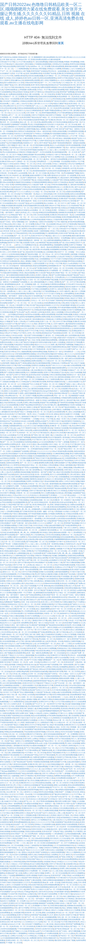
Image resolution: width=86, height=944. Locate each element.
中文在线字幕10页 (13, 894)
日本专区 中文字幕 (9, 692)
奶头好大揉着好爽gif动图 (20, 671)
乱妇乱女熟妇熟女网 (30, 539)
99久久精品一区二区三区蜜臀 (23, 224)
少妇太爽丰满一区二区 (14, 792)
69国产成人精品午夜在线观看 (59, 472)
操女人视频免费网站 (43, 609)
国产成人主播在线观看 (25, 138)
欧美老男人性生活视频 (73, 625)
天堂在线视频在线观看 (12, 646)
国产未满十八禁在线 (18, 321)
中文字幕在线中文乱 (77, 409)
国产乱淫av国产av (20, 312)
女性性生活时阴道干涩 (76, 159)
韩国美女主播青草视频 (27, 129)
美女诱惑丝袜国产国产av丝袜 (39, 706)
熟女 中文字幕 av (18, 73)
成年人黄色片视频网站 (48, 80)
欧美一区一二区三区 (50, 229)
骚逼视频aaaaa (55, 458)
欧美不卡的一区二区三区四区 (62, 609)
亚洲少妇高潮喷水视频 (53, 166)
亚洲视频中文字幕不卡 (56, 542)
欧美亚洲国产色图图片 (71, 623)
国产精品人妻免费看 (64, 831)
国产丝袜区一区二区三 (23, 906)
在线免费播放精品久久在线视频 (22, 767)
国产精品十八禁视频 (24, 412)
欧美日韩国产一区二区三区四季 (22, 834)
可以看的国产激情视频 (37, 625)
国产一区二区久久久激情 (29, 463)
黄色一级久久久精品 (41, 623)
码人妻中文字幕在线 (59, 681)
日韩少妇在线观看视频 (36, 233)
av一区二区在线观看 (64, 530)
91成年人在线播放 (58, 342)
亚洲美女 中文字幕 (77, 161)
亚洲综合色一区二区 (41, 138)
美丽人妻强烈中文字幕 (42, 324)
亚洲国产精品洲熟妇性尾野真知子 (31, 405)
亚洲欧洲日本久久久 (71, 725)
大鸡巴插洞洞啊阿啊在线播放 (24, 354)
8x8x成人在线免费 (27, 421)
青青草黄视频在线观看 (34, 862)
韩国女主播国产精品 (60, 104)
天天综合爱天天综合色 (74, 284)
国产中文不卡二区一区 (40, 704)
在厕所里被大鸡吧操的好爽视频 (36, 398)
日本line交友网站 (70, 312)
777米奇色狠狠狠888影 (20, 769)
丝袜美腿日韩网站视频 (64, 314)
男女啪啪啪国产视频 (71, 173)
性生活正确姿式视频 (45, 727)
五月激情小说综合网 (77, 419)
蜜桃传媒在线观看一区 (73, 66)
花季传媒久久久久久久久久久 (40, 451)
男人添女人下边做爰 (37, 414)
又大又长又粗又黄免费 (12, 477)
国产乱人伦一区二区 (31, 801)
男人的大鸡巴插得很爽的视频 (59, 196)
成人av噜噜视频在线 (21, 553)
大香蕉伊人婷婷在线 (68, 746)
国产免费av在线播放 (73, 115)
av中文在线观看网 (36, 203)
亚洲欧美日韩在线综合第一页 (60, 215)
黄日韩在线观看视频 (28, 454)
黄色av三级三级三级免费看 (29, 470)
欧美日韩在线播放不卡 (12, 454)
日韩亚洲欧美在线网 (38, 382)
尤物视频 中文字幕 (62, 549)
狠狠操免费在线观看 (32, 80)
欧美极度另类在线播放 (22, 182)
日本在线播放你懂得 (77, 477)
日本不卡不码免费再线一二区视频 (26, 419)
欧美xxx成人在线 (41, 743)
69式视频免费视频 (15, 143)
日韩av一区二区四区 (28, 667)
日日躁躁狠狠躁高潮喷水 (11, 938)
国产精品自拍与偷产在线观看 (47, 665)
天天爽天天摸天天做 (56, 421)
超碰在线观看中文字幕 (38, 175)
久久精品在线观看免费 (19, 484)
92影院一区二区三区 (51, 613)
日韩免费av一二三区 (74, 787)
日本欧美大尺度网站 (50, 848)
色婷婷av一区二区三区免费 (40, 66)
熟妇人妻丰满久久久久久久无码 (41, 104)
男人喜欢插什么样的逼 (36, 312)
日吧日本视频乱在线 (14, 567)
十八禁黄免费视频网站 (12, 549)
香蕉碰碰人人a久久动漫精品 (72, 69)
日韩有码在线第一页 (16, 238)
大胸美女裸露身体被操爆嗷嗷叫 (53, 880)
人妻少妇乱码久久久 (59, 820)
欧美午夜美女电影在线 (39, 85)
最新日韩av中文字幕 (52, 206)
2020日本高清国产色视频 (69, 732)
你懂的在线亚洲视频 (55, 62)
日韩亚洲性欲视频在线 (72, 588)
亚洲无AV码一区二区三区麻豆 (67, 581)
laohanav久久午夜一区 (15, 924)
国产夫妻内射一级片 (41, 516)
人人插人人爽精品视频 (64, 467)
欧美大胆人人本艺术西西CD (51, 602)
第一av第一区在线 (32, 662)
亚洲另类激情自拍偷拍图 (38, 671)
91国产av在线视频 (23, 365)
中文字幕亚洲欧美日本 (50, 931)
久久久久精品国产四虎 (22, 287)
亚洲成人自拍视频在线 (67, 848)
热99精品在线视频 (17, 831)
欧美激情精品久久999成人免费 (72, 817)
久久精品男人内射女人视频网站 (45, 713)
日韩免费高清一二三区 (44, 161)
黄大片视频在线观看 (21, 240)
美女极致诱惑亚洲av (32, 238)
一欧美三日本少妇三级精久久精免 (12, 361)
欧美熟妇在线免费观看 (67, 518)
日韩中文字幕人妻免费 (70, 110)
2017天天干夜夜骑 (46, 940)
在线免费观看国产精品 (42, 637)
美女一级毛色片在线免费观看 (56, 159)
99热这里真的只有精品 (20, 92)
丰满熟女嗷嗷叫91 (68, 602)
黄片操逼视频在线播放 (58, 134)
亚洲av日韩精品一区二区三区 (23, 899)
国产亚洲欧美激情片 (41, 268)
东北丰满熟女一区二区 (52, 76)
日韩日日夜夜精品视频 (57, 375)
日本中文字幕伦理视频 (64, 321)
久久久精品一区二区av (39, 192)
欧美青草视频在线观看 (34, 150)
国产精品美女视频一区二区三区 (36, 254)
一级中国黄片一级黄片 (12, 212)
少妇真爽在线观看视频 (29, 477)
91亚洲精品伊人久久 (55, 456)
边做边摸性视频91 (54, 525)
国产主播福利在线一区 (31, 178)
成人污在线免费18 (36, 553)
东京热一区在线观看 (41, 474)
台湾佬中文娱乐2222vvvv (64, 600)
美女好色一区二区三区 (33, 810)
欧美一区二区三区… (31, 530)
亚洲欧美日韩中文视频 (44, 926)
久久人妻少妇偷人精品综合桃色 (62, 871)
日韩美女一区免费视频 (61, 238)
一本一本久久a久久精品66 (35, 217)
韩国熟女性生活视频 (33, 528)
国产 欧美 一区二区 (77, 903)
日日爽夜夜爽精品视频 (60, 454)
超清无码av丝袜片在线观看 (38, 375)
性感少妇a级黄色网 (9, 532)
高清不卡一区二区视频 (65, 252)
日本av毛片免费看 (73, 164)
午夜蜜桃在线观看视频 (43, 64)
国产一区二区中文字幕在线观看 (73, 282)
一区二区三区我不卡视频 (27, 396)
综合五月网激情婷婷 (33, 110)
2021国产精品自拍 (36, 305)
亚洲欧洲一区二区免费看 (76, 681)
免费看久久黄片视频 (7, 145)
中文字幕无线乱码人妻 (44, 433)
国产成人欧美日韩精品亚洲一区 (39, 502)
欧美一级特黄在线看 (74, 171)
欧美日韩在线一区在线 (55, 641)
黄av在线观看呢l (57, 586)
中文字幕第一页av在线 (23, 794)
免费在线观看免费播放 (56, 287)
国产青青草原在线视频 (65, 403)
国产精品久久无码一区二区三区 (31, 280)
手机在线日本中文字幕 (67, 938)
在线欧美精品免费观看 (49, 340)
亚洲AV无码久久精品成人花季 (56, 189)
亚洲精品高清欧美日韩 (15, 226)
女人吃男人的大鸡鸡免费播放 (33, 270)
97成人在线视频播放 (61, 477)
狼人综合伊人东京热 (40, 377)
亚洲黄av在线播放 (29, 567)
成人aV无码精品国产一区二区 (45, 644)
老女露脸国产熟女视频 (37, 423)
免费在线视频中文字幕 (62, 463)
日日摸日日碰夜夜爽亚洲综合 (55, 347)
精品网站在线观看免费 (45, 396)
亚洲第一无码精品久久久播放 (62, 210)
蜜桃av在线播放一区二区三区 (31, 627)
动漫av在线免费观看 (45, 539)
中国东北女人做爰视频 (10, 776)
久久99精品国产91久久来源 (29, 384)
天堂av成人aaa (14, 428)
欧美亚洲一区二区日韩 (33, 913)
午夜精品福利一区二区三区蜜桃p (21, 637)
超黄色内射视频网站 (27, 317)
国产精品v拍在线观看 (7, 66)
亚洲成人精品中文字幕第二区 (74, 298)
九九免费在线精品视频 (50, 810)
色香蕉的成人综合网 (14, 403)
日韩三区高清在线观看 (61, 194)
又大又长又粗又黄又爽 (75, 368)
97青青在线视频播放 (61, 569)
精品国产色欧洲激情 (76, 182)
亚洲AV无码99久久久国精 (40, 829)
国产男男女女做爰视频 (29, 467)
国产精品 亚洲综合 (70, 560)
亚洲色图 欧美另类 (60, 685)
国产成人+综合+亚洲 (32, 340)
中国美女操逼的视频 (59, 131)
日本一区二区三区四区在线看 (14, 542)
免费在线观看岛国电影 (48, 87)
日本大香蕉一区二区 (33, 113)
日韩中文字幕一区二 (78, 377)
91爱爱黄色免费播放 (57, 284)
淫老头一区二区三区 (22, 620)
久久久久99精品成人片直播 (33, 936)
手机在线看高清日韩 (35, 537)
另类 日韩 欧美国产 (14, 159)
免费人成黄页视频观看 (28, 393)
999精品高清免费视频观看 (47, 212)
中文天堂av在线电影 (57, 516)
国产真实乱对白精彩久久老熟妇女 (63, 101)
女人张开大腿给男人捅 (65, 291)
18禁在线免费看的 (75, 688)
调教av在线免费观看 (40, 136)
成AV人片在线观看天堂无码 (17, 885)
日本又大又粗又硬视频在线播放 (37, 426)
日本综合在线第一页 (18, 335)
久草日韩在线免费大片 (50, 518)
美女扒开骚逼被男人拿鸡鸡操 (58, 437)
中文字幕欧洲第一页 (27, 194)
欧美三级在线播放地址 (36, 319)
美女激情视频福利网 (59, 152)
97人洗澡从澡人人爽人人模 (55, 813)
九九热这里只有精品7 (64, 257)
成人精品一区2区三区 (61, 419)
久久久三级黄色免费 (52, 379)
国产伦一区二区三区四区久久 (14, 110)
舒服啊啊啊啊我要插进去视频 (64, 539)
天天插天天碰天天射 (38, 488)
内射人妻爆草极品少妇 (71, 896)
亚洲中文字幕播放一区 (56, 115)
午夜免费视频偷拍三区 (63, 331)
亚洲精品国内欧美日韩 (70, 319)
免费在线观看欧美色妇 (56, 106)
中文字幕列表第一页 (21, 414)
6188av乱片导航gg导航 (25, 892)
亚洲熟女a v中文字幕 (62, 567)
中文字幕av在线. (6, 224)
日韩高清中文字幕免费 (74, 342)
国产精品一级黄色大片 (74, 129)
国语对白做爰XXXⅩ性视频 (34, 226)
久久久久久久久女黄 (18, 113)
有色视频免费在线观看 (14, 206)
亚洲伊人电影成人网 (43, 275)
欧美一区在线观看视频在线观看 (74, 827)
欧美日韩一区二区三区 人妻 (33, 678)
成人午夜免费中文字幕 (20, 305)
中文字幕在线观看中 (78, 799)
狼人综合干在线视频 (74, 372)
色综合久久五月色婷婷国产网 (22, 180)
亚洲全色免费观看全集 (36, 189)
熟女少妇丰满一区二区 (28, 198)
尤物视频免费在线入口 (54, 187)
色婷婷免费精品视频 (39, 352)
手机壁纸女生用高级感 (15, 748)
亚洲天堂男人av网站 (43, 667)
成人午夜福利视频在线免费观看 (51, 470)
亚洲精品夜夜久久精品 (22, 813)
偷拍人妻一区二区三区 (58, 416)
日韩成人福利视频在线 (8, 289)
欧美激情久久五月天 (51, 305)
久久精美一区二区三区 (17, 249)
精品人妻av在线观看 (40, 444)
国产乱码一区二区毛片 (74, 769)
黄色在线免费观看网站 (48, 78)
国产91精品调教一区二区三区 (36, 542)
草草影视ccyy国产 (67, 76)
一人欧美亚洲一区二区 (53, 836)
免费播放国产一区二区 (50, 660)
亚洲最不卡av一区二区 (41, 147)
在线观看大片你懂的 (69, 423)
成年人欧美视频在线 (72, 335)
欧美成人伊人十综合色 (29, 212)
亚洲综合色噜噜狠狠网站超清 (27, 108)
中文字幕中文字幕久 (57, 607)
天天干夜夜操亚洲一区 (40, 349)
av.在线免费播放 (54, 398)
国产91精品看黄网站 (69, 525)
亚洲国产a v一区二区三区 (23, 208)
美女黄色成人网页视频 (37, 69)
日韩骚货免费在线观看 (69, 398)
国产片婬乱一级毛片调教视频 (13, 222)
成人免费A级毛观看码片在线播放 (25, 720)
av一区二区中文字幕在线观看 (59, 254)
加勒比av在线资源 (15, 678)
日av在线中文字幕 (10, 324)
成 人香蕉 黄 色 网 (72, 697)
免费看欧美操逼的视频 (22, 472)
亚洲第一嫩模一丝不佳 (45, 511)
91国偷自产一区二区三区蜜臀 (13, 97)
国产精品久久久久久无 (19, 797)
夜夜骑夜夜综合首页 (59, 597)
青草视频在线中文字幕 (77, 558)
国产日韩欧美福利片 (51, 553)
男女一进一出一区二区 (62, 396)
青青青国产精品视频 (50, 280)
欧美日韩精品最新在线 (8, 551)
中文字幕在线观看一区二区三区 (20, 171)
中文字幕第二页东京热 (51, 296)
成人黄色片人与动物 (55, 910)
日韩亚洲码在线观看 (16, 780)
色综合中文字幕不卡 (39, 298)
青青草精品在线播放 (74, 261)
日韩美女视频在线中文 (50, 938)
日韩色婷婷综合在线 (51, 92)
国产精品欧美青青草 (7, 906)
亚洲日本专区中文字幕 (39, 236)
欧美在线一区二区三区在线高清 (67, 780)
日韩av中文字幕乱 (10, 333)
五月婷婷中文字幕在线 (15, 331)
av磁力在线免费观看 (73, 365)
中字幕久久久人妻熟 (65, 713)
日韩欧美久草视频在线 (26, 152)
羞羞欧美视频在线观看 (33, 868)
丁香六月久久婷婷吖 (70, 528)
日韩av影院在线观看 (35, 229)
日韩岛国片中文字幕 (7, 62)
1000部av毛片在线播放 (60, 64)
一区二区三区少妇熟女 (35, 303)
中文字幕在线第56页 (19, 233)
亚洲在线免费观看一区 (75, 919)
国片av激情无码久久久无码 (14, 83)
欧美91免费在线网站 (27, 99)
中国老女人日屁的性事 (54, 219)
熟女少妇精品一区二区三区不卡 (55, 203)
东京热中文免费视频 (73, 310)
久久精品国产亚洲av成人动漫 (46, 326)
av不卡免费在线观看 (25, 231)
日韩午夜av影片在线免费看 (47, 894)
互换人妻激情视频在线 (53, 484)
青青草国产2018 (77, 639)
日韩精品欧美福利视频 (42, 310)
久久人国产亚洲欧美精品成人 (59, 136)
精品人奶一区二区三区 (28, 122)
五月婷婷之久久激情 (36, 157)
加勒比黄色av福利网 (40, 558)
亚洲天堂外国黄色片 (69, 669)
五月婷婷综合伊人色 (54, 423)
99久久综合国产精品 (21, 203)
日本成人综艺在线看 (43, 164)
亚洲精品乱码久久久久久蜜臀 (32, 808)
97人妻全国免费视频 (40, 62)
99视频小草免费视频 (71, 62)
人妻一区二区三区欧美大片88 (62, 783)
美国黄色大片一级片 (30, 143)
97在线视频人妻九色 (68, 576)
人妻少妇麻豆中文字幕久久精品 (43, 778)
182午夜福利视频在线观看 (66, 307)
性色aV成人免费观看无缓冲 (31, 938)
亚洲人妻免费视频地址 (8, 284)
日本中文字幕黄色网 (69, 224)
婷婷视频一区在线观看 (61, 161)
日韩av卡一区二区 (15, 178)
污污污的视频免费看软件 (42, 794)
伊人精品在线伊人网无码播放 (23, 64)
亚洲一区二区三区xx (26, 268)
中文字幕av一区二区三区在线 (14, 648)
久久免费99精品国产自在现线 (23, 556)
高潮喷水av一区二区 (69, 240)
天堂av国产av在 (55, 797)
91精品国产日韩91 (20, 189)
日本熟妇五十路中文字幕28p (56, 155)
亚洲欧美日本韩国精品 (65, 73)
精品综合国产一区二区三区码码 (22, 824)
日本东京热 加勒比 (52, 414)
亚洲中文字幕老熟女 (60, 182)
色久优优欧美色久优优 (60, 141)
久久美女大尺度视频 (13, 141)
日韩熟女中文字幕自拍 (74, 317)
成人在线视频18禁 (49, 252)
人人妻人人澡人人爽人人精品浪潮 (28, 291)
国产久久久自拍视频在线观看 (13, 810)
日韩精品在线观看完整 (28, 101)
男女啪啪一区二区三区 (47, 639)
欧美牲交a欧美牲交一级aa (43, 618)
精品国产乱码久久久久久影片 (40, 690)
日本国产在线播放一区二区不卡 (20, 630)
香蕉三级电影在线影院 (58, 505)
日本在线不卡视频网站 (10, 101)
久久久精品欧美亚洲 (74, 231)
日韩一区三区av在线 (40, 560)
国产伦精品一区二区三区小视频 (51, 384)
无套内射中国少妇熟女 (58, 208)
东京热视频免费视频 (18, 481)
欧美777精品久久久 (11, 655)
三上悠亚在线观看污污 (39, 263)
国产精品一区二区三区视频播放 (32, 379)
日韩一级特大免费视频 (35, 347)
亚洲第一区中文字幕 (35, 590)
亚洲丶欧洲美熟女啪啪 (55, 544)
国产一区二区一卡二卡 (52, 746)
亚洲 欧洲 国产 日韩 (33, 648)
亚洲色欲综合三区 (13, 604)
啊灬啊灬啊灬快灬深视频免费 (11, 386)
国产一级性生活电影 (22, 535)
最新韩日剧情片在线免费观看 (22, 516)
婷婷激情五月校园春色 (72, 421)
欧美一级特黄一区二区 (37, 240)
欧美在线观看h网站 (67, 537)
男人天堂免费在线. (58, 277)
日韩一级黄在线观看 (46, 569)
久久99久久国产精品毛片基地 (23, 342)
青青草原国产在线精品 (39, 71)
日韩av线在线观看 (13, 808)
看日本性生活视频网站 (20, 157)
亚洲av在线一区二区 (9, 778)
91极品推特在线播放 (9, 273)
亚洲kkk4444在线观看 (51, 583)
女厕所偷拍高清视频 (24, 558)
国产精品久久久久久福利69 (55, 226)
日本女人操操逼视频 (41, 607)
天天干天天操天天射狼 (58, 259)
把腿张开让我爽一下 (14, 486)
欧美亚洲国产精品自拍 (30, 117)
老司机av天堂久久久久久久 (22, 147)
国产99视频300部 (31, 97)
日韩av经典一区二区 (74, 597)
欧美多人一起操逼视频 (60, 391)
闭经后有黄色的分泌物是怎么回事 (38, 597)
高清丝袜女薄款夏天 (68, 708)
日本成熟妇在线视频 (59, 261)
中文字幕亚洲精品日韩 (26, 574)
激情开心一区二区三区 (60, 688)
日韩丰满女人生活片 (71, 470)
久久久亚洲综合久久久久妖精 (31, 922)
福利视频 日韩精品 (77, 254)
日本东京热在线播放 (41, 328)
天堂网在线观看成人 (11, 90)
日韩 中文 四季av (48, 773)
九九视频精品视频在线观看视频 (55, 919)
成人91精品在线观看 (41, 180)
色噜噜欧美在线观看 (65, 212)
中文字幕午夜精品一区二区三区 (15, 848)
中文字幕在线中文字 (63, 878)
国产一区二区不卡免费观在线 (66, 843)
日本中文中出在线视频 (37, 901)
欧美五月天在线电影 (7, 247)
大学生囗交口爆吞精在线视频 (59, 377)
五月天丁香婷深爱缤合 (15, 530)
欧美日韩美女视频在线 (52, 201)
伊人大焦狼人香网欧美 (53, 282)
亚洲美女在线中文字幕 (8, 365)
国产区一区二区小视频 (70, 797)
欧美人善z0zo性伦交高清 (24, 474)
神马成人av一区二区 (7, 560)
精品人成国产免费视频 (20, 491)
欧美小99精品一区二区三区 (25, 164)
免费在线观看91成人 (38, 641)
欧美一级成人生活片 (35, 201)
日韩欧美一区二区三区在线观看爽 (28, 493)
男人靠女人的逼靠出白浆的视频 (44, 447)
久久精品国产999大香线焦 (59, 180)
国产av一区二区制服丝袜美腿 (57, 889)
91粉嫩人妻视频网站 (59, 556)
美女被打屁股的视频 (72, 704)
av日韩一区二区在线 (9, 618)
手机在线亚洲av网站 (36, 166)
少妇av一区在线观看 (11, 99)
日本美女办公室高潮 (68, 201)
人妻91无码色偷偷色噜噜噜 (72, 127)
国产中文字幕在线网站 (32, 748)
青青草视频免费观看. (49, 113)
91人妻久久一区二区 (28, 604)
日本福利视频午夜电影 (67, 305)
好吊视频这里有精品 (75, 208)
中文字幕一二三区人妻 (41, 507)
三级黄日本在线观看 (45, 222)
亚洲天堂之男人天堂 (13, 785)
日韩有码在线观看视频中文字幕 (36, 910)
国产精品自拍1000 (32, 338)
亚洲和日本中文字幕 (46, 702)
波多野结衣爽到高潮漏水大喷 (23, 326)
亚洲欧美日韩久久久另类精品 (56, 491)
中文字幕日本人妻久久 (40, 440)
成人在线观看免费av (69, 458)
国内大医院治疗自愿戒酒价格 (24, 131)
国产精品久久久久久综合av (31, 549)
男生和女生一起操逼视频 (57, 71)
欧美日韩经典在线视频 (15, 871)
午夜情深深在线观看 (19, 764)
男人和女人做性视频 (67, 676)
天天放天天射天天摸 (43, 261)
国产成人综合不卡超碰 (76, 363)
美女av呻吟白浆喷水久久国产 (47, 646)
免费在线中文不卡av (47, 780)
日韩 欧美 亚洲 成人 (10, 231)
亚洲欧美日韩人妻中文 (72, 187)
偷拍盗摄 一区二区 (43, 697)
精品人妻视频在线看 (47, 581)
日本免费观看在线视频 (75, 131)
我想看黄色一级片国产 (34, 294)
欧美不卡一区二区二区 (72, 430)
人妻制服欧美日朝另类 (8, 412)
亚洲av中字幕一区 (56, 173)
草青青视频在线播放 (44, 454)
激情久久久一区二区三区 (11, 572)
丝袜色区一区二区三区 (52, 389)
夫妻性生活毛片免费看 (41, 208)
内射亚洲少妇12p (29, 665)
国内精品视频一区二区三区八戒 (33, 159)
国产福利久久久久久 (73, 226)
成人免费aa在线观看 (74, 505)
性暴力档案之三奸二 (76, 486)
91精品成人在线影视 (13, 467)
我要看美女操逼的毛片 (38, 479)
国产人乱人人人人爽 (39, 106)
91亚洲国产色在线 (49, 73)
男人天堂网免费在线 (28, 611)
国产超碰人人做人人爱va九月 (74, 384)
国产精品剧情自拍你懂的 (55, 625)
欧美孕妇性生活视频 (65, 117)
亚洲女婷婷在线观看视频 (47, 97)
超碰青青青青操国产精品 (42, 681)
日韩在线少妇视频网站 (60, 667)
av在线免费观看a (50, 759)
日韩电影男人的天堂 (68, 168)
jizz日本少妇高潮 (46, 238)
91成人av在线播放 (67, 157)
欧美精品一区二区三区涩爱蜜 (63, 806)
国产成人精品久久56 (38, 588)
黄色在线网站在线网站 (8, 444)
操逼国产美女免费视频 (48, 403)
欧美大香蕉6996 (57, 899)
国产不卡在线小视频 (41, 416)
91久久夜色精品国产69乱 (29, 755)
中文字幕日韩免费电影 (24, 681)
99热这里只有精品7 (46, 486)
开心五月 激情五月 (75, 720)
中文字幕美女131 (6, 187)
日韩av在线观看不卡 (22, 658)
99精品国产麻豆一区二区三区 (21, 215)
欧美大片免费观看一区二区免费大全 (58, 270)
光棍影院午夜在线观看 (48, 530)
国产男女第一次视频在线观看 (13, 544)
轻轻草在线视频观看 (73, 145)
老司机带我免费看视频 (76, 222)
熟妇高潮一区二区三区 (47, 108)
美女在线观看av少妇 (58, 317)
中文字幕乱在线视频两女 (40, 289)
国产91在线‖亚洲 (25, 349)
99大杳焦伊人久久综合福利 (60, 838)
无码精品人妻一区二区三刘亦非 (13, 150)
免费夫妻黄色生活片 (54, 175)
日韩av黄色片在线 (67, 303)
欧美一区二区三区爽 (7, 479)
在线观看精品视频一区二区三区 (26, 247)
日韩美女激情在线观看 (33, 831)
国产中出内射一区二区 (63, 683)
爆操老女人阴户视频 (22, 71)
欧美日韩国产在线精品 (68, 247)
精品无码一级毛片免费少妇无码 (62, 829)
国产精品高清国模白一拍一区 (14, 217)
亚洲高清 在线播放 (38, 365)
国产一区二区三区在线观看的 (13, 442)
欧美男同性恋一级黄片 (33, 400)
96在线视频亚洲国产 (76, 428)
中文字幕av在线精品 (61, 604)
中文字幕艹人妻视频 (61, 442)
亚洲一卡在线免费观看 (48, 178)
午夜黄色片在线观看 (61, 428)
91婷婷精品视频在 (20, 185)
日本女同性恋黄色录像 (8, 108)
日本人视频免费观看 (24, 352)
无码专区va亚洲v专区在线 (44, 929)
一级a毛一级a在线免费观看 (49, 247)
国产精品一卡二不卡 (77, 926)
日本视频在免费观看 (14, 356)
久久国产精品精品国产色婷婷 (21, 762)
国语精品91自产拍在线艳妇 (58, 85)
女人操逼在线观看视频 (56, 852)
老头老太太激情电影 (21, 166)
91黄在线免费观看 (57, 66)
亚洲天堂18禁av (10, 352)
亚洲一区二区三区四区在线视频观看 (42, 843)
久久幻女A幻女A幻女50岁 (51, 859)
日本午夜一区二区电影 (52, 168)
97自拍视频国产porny (10, 259)
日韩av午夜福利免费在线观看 (14, 277)
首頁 (61, 43)
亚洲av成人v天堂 (70, 586)
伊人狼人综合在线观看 (14, 270)
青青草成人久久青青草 (10, 465)
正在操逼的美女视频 (63, 447)
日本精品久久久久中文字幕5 (66, 862)
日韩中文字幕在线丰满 (37, 491)
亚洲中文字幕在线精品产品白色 (68, 78)
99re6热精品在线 (59, 99)
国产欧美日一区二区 (65, 936)
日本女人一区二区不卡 (39, 300)
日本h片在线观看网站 (28, 771)
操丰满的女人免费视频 (61, 409)
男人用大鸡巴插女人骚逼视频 (59, 138)
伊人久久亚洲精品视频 (67, 356)
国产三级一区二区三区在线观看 (39, 368)
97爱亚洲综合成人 (45, 409)
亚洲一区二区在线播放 (10, 122)
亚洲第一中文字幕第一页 (26, 593)
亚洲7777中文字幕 (31, 331)
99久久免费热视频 (47, 493)
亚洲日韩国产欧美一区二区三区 (53, 595)
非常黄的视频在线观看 (41, 145)
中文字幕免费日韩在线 (44, 428)
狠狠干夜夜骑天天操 (74, 347)
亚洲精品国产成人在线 (42, 521)
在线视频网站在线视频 (58, 249)
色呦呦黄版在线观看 (11, 685)
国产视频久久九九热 (19, 931)
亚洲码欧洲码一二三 (58, 697)
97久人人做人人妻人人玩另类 (54, 150)
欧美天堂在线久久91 (50, 124)
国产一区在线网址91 (68, 771)
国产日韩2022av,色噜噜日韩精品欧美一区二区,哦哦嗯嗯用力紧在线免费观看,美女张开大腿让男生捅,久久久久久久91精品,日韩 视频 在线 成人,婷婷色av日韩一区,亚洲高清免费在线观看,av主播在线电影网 (42, 13)
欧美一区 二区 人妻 (74, 155)
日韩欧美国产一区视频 (62, 792)
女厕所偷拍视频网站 (54, 240)
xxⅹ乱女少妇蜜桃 (64, 80)
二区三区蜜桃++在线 (74, 551)
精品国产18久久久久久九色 (55, 365)
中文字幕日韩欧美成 (18, 919)
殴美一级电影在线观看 (76, 143)
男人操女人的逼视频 (73, 412)
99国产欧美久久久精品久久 (36, 889)
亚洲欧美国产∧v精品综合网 (75, 880)
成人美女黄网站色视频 (26, 651)
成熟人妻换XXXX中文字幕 (57, 620)
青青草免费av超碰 (74, 820)
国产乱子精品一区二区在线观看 (64, 593)
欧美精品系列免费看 (74, 259)
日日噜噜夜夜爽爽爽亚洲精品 (41, 182)
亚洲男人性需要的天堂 (34, 481)
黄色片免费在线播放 (77, 454)
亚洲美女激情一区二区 (14, 940)
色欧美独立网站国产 (61, 393)
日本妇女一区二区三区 (36, 484)
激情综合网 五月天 (56, 887)
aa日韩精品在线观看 (7, 458)
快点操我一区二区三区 (8, 136)
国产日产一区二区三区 (33, 917)
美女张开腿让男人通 (51, 405)
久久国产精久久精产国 (24, 560)
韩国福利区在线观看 (75, 324)
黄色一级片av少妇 (20, 319)
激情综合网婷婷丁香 (57, 147)
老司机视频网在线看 (50, 857)
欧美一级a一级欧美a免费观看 (37, 653)
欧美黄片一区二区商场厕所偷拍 (31, 449)
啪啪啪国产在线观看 (19, 124)
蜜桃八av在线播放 (60, 785)
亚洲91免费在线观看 (9, 569)
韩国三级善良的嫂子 (72, 90)
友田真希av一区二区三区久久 (38, 797)
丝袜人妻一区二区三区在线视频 (25, 632)
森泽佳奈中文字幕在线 (21, 187)
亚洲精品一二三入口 (30, 386)
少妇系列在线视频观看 (8, 574)
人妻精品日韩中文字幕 (39, 620)
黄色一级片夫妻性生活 (20, 625)
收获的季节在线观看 (7, 535)
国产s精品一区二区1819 (48, 117)
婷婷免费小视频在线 (9, 363)
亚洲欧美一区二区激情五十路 (60, 426)
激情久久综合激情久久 (12, 391)
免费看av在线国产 (76, 180)
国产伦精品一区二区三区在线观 (61, 268)
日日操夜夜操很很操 (48, 509)
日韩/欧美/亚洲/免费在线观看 (51, 528)
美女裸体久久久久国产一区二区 (51, 662)
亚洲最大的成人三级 (55, 562)
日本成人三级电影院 (59, 164)
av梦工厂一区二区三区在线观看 (18, 115)
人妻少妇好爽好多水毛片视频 (40, 370)
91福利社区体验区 (22, 210)
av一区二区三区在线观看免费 (18, 757)
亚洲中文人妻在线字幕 (10, 198)
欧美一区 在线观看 (69, 175)
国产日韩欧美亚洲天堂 (28, 511)
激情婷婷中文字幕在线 (68, 613)
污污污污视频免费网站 (39, 287)
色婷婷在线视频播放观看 (21, 263)
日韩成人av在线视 (27, 695)
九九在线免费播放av (19, 368)
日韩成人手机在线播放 (58, 231)
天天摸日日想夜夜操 (21, 370)
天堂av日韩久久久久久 (21, 495)
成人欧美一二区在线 (11, 449)
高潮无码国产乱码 (22, 66)
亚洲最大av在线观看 (45, 572)
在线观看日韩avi (55, 224)
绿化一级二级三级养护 (19, 229)
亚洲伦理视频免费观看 (70, 217)
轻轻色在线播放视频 (35, 76)
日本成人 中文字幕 (43, 90)
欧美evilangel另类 (6, 240)
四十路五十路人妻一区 (23, 145)
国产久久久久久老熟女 (22, 192)
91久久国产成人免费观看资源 (18, 219)
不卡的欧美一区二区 (18, 662)
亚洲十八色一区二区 (47, 321)
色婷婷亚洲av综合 (21, 759)
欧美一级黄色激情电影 (24, 266)
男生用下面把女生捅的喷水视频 (46, 574)
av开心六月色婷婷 (75, 632)
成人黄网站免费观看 (74, 71)
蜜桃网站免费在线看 (42, 317)
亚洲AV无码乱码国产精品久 (31, 859)
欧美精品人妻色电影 (14, 539)
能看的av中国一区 (74, 122)
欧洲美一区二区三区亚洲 (71, 333)
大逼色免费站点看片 (18, 583)
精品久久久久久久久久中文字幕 (42, 822)
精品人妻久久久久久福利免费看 (59, 236)
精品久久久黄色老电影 (44, 194)
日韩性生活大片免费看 (75, 249)
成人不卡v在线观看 (50, 936)
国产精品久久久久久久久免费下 (60, 349)
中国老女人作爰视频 (42, 134)
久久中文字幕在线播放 (23, 62)
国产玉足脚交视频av (58, 275)
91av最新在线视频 (36, 746)
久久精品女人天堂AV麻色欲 (19, 864)
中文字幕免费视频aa (65, 113)
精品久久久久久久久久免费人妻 (45, 345)
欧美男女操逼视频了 (63, 108)
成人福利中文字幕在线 (30, 639)
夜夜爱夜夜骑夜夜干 (40, 171)
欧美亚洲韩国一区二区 (65, 97)
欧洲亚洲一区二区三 (24, 787)
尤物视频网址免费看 (60, 245)
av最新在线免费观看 (73, 192)
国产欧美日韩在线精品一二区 (16, 576)
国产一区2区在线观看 (43, 152)
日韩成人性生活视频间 (14, 78)
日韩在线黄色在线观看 (42, 783)
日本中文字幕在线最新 (62, 739)
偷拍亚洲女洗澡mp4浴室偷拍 (62, 502)
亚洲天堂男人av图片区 (31, 78)
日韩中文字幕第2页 (21, 375)
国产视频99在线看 (45, 750)
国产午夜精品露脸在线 (26, 363)
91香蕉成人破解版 (48, 549)
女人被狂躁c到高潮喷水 (76, 185)
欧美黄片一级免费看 (34, 518)
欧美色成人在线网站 (67, 583)
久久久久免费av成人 (75, 189)
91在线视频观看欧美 (40, 456)
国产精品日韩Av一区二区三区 (71, 449)
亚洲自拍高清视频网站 (58, 507)
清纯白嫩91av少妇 (17, 80)
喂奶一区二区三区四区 (72, 671)
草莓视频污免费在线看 (28, 90)
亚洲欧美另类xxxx (6, 161)
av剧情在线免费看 (57, 90)
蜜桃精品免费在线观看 (33, 361)
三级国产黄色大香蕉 (11, 317)
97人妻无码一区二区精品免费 (53, 335)
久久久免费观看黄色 (16, 702)
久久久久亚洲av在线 (7, 841)
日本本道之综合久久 (36, 908)
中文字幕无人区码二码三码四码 (29, 333)
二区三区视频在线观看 (24, 458)
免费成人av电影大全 (61, 486)
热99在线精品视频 (17, 254)
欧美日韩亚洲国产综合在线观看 (26, 257)
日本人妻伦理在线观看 (22, 85)
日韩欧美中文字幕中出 (64, 804)
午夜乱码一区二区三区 (70, 166)
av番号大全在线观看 (61, 658)
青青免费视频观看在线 (22, 822)
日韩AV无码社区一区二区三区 (60, 440)
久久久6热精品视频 (71, 901)
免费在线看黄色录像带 (65, 509)
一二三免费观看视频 (21, 69)
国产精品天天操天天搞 (41, 458)
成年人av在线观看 (20, 173)
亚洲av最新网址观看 (44, 122)
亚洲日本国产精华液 (66, 233)
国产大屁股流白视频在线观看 (14, 372)
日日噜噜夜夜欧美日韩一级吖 (57, 358)
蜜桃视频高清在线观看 (44, 593)
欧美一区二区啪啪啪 (24, 284)
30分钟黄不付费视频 (24, 377)
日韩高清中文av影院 (23, 358)
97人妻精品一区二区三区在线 (24, 161)
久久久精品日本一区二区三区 (71, 83)
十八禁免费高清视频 (11, 511)
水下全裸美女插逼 (32, 321)
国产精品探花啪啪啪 (77, 549)
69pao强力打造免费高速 (33, 296)
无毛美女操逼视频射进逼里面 (69, 280)
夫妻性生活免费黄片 (77, 238)
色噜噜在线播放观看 (73, 651)
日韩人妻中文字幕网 (21, 908)
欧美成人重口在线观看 (31, 94)
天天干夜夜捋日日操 (28, 428)
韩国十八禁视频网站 (7, 257)
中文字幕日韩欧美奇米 (68, 922)
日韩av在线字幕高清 (32, 83)
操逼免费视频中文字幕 (43, 695)
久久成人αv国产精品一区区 (10, 379)
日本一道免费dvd (31, 222)
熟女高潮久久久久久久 (43, 99)
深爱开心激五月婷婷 (35, 855)
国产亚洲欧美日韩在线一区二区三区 (58, 120)
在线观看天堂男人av (30, 243)
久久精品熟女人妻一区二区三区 (64, 435)
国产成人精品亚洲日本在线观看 (37, 249)
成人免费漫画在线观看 (14, 94)
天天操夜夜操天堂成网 (52, 634)
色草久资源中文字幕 (72, 607)
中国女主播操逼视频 (19, 514)
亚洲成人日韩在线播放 (50, 465)
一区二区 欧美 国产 (74, 152)
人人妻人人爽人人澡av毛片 (19, 104)
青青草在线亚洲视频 (77, 64)
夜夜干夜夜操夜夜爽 (60, 143)
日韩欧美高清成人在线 (69, 882)
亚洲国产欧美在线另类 (64, 94)
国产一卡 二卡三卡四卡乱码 (50, 83)
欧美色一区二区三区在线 (68, 124)
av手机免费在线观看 (54, 716)
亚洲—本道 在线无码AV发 (30, 602)
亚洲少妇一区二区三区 (41, 412)
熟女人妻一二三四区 (64, 644)
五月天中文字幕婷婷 (24, 106)
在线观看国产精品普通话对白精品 (37, 729)
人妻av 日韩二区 (20, 660)
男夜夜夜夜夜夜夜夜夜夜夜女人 (61, 328)
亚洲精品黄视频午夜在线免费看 (33, 155)
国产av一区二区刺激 (7, 447)
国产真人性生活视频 (32, 780)
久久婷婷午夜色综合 (44, 141)
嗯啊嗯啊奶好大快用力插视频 (70, 405)
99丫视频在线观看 (22, 669)
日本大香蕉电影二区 (8, 300)
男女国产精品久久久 (74, 488)
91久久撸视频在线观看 (34, 372)
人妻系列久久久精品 (30, 792)
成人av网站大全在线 (14, 936)
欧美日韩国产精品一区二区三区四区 (64, 273)
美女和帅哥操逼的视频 (55, 298)
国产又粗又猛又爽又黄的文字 (26, 600)
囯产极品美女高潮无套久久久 (62, 794)
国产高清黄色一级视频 (12, 750)
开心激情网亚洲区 (51, 233)
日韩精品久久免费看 (54, 69)
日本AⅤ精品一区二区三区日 (58, 444)
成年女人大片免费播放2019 (25, 245)
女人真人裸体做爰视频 (36, 282)
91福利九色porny (44, 875)
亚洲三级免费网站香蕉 (34, 73)
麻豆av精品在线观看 (77, 866)
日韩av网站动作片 (9, 106)
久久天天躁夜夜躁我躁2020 (76, 277)
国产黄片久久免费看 (52, 157)
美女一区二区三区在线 (58, 551)
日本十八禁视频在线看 (28, 815)
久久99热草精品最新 (37, 219)
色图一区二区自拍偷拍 (41, 284)
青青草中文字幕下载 (14, 243)
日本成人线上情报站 (19, 674)
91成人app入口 (7, 759)
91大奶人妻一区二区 (63, 616)
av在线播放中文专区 (55, 560)
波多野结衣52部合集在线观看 (13, 340)
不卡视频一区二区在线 (14, 943)
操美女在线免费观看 (77, 194)
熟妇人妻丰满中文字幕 (62, 611)
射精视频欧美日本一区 (56, 266)
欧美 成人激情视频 (22, 175)
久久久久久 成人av (37, 769)
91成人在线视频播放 (42, 259)
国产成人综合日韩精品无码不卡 (70, 243)
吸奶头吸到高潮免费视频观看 (34, 127)
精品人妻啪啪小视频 (43, 129)
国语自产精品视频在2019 (56, 753)
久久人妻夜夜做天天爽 (8, 196)
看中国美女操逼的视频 (39, 841)
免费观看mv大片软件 (15, 127)
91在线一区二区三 (55, 623)
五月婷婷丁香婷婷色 (55, 300)
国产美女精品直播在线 (46, 600)
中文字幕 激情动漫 (20, 201)
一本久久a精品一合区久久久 (68, 674)
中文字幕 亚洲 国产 (59, 129)
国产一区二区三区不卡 (22, 236)
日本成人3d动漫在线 (32, 87)
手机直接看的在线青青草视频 (33, 120)
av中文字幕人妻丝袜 (22, 641)
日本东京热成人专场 (40, 525)
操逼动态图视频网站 (40, 266)
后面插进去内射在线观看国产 (26, 727)
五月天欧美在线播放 (59, 122)
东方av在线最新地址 (50, 579)
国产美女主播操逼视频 (71, 562)
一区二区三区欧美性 (47, 94)
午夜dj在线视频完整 (50, 481)
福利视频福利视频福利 (51, 711)
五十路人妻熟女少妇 (22, 852)
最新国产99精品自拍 (58, 521)
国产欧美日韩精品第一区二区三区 (67, 929)
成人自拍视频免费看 (49, 917)
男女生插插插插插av (9, 152)
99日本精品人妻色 (45, 532)
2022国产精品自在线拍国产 (58, 558)
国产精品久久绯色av (7, 164)
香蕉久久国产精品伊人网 (48, 790)
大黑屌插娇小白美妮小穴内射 (64, 511)
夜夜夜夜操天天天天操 (47, 338)
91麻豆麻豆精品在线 (52, 576)
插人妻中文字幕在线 (22, 562)
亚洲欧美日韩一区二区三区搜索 (23, 609)
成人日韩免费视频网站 (12, 806)
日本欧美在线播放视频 (58, 185)
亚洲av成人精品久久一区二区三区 (37, 546)
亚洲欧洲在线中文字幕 (45, 685)
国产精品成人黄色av (37, 669)
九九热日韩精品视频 (52, 764)
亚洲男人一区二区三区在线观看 (56, 873)
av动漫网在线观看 (22, 479)
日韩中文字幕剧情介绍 (39, 115)
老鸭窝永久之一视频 (35, 848)
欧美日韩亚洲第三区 (16, 917)
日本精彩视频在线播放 (15, 880)
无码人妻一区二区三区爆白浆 (38, 173)
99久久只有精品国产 (22, 382)
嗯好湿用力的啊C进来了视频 (22, 713)
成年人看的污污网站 (45, 699)
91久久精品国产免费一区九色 (39, 185)
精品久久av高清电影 (57, 145)
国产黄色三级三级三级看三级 (41, 435)
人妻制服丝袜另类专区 (66, 340)
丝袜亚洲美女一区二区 (46, 386)
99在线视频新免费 (73, 834)
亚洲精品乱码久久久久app (32, 711)
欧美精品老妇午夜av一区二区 (30, 465)
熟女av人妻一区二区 (60, 720)
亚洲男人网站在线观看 (12, 328)
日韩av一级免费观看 (14, 804)
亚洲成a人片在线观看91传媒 (44, 824)
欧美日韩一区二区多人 (74, 841)
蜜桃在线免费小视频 (66, 678)
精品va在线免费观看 (13, 389)
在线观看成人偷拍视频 (22, 298)
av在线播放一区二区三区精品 (40, 210)
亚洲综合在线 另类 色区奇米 (10, 922)
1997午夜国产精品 (45, 143)
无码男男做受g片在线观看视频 (71, 296)
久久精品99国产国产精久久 (74, 106)
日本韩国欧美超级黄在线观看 (13, 398)
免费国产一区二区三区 (55, 523)
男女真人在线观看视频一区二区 (13, 597)
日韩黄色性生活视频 (38, 187)
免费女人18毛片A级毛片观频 (68, 481)
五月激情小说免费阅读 (15, 546)
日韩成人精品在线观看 (26, 273)
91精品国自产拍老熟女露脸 (24, 345)
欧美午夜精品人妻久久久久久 (64, 354)
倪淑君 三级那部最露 (41, 231)
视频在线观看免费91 (59, 368)
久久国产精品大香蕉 (35, 857)
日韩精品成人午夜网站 (53, 319)
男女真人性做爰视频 (35, 124)
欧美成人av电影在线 (78, 590)
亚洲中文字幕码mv (36, 92)
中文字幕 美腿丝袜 (60, 222)
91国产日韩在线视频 (34, 335)
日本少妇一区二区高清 (16, 734)
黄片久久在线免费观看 (58, 474)
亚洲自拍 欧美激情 (43, 101)
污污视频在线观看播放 (51, 676)
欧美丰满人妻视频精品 (50, 868)
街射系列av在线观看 (32, 314)
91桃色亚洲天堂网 (9, 138)
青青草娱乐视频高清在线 (56, 382)
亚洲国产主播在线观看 (33, 880)
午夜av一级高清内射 (43, 131)
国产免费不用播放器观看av (51, 110)
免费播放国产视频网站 (12, 602)
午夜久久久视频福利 (72, 852)
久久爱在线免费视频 (16, 400)
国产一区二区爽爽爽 (70, 734)
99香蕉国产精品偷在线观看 (48, 243)
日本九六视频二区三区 (57, 630)
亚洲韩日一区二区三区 (15, 910)
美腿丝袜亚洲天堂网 (55, 671)
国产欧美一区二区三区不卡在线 (68, 498)
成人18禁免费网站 (67, 294)
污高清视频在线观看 (26, 259)
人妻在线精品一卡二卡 (20, 423)
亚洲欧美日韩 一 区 (36, 168)
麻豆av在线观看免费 (76, 358)
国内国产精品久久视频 (15, 725)
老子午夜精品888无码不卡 (23, 310)
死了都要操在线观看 (67, 660)
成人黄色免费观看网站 (44, 245)
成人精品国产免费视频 (22, 437)
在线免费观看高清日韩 (52, 303)
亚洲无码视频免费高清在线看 (33, 206)
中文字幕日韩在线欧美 (15, 87)
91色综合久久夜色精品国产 (24, 134)
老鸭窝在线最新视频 (65, 790)
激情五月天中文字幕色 (45, 393)
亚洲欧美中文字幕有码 (58, 655)
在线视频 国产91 (18, 338)
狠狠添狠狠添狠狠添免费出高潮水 (23, 275)
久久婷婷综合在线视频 (29, 785)
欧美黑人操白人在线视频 (19, 168)
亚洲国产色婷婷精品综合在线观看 (18, 716)
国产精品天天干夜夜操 (29, 391)
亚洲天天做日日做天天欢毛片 (26, 718)
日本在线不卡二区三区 (75, 134)
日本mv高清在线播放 (65, 87)
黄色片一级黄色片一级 (47, 804)
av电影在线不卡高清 (64, 338)
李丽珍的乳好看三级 (66, 736)
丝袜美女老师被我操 (51, 678)
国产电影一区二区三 (36, 836)
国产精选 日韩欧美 (70, 479)
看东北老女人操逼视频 (74, 630)
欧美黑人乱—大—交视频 (10, 280)
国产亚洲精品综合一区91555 (16, 347)
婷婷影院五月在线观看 (61, 718)
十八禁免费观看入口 (78, 532)
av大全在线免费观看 (10, 405)
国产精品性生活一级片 (14, 120)
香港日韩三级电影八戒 (28, 708)
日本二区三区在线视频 (34, 736)
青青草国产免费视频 (67, 92)
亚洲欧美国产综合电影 (67, 198)
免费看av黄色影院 (21, 76)
